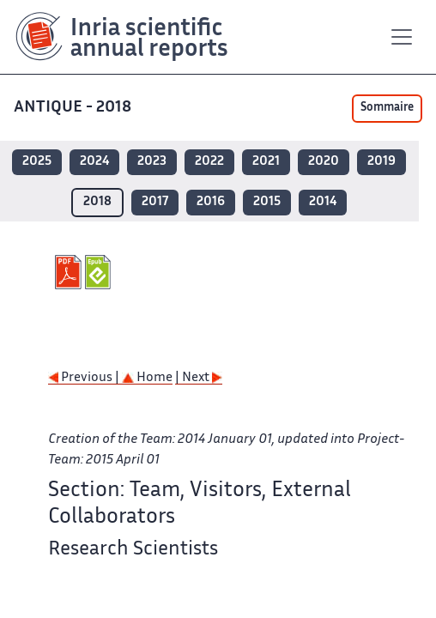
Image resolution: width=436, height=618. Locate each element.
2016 (211, 202)
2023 (152, 161)
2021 (266, 161)
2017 (155, 202)
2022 (209, 161)
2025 (36, 161)
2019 (381, 161)
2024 (94, 161)
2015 (267, 202)
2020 (323, 161)
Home (147, 378)
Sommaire (387, 108)
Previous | (85, 378)
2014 (322, 202)
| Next (198, 378)
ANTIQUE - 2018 (74, 107)
